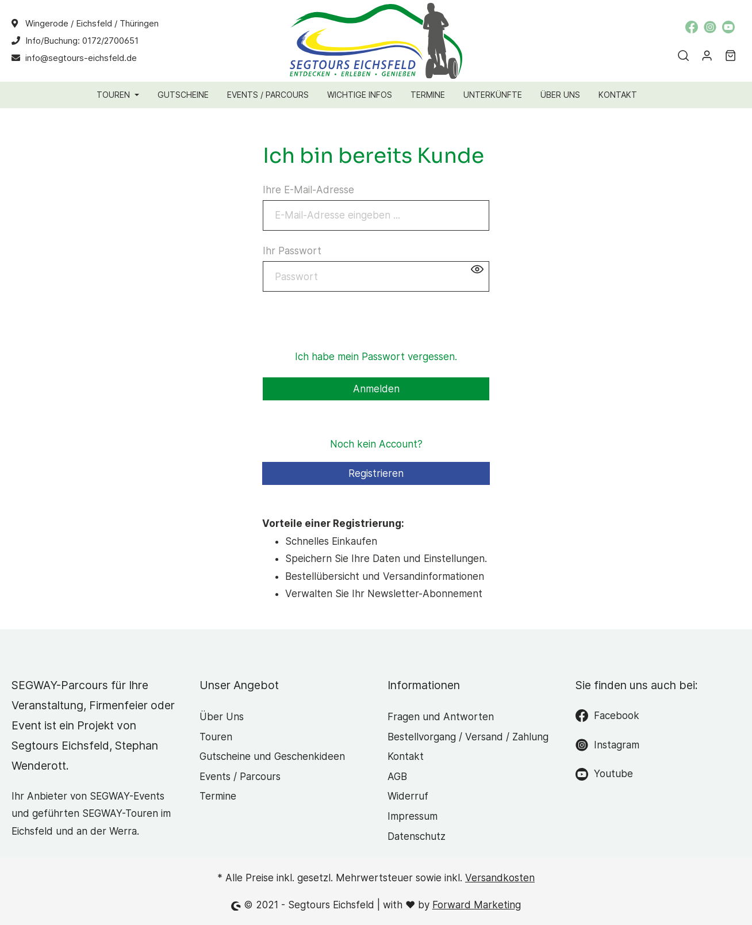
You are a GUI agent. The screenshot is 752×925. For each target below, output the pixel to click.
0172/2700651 (110, 40)
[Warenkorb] (729, 55)
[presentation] (350, 325)
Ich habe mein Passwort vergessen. (376, 356)
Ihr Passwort (292, 251)
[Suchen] (681, 55)
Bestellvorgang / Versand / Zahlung (467, 737)
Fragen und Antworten (440, 717)
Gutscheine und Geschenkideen (272, 756)
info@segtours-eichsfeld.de (81, 57)
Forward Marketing (476, 905)
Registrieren (376, 473)
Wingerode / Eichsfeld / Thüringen (92, 23)
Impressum (412, 816)
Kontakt (405, 756)
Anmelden (376, 389)
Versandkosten (500, 878)
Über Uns (221, 717)
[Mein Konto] (705, 55)
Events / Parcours (240, 776)
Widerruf (407, 796)
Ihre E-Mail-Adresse (308, 190)
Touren (215, 737)
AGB (397, 776)
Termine (217, 796)
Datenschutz (416, 836)
